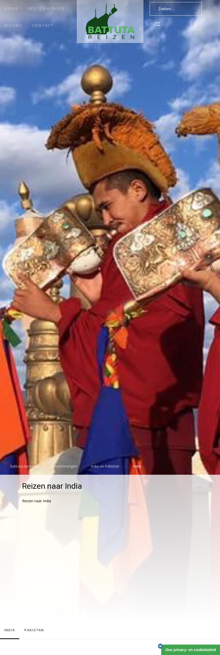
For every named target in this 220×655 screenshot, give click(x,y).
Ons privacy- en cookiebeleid (190, 650)
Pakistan (34, 630)
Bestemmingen (46, 8)
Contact (43, 25)
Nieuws (13, 25)
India (9, 630)
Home (11, 8)
